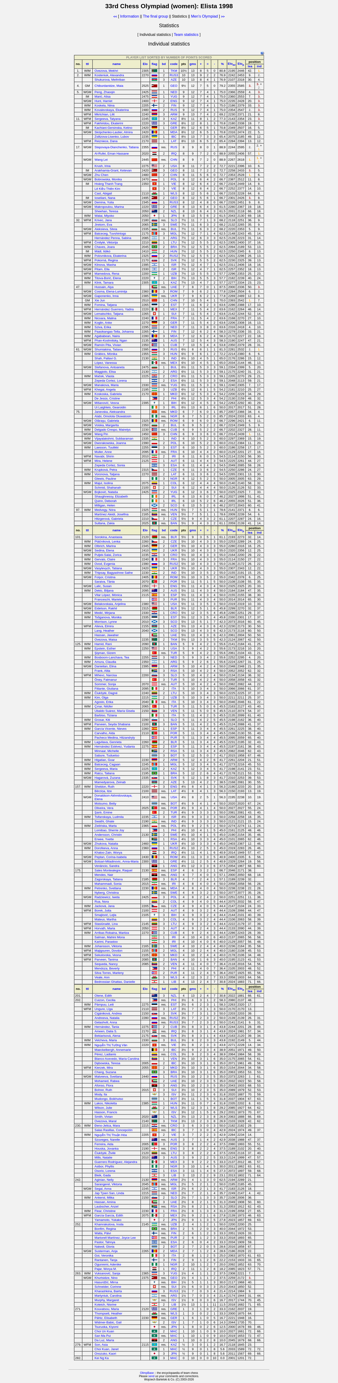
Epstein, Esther (105, 648)
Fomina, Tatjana (106, 305)
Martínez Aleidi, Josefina (111, 514)
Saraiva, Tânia (105, 581)
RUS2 (174, 256)
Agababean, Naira (107, 336)
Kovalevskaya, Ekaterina (112, 110)
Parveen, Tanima (106, 959)
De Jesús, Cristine (107, 398)
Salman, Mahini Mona (110, 937)
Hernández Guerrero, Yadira (114, 309)
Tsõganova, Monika (108, 617)
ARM (173, 114)
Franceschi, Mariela (108, 599)
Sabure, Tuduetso (107, 755)
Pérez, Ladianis (105, 1054)
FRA (174, 318)
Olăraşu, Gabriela (107, 420)
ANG (173, 866)
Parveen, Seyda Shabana (112, 724)
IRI (174, 456)
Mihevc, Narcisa (106, 675)
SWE (173, 224)
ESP (174, 595)
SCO (173, 505)
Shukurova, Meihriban (110, 79)
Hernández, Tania (107, 1027)
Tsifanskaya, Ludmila (109, 817)
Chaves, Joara (105, 247)
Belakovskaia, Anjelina (110, 604)
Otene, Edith (103, 995)
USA (174, 166)
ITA (174, 688)
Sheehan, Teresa (106, 211)
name (116, 64)
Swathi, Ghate (104, 821)
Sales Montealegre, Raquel (113, 870)
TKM (173, 70)
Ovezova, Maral (105, 1121)
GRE (173, 123)
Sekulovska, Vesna (108, 955)
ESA (174, 380)
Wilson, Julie (103, 1107)
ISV (173, 1094)
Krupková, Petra (106, 469)
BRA (174, 247)
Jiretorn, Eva (103, 224)
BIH (173, 278)
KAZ (174, 119)
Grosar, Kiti (102, 720)
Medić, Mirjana (105, 613)
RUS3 (174, 75)
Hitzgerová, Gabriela (109, 519)
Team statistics (186, 35)
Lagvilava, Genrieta (108, 742)
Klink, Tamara (104, 282)
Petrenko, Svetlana (108, 888)
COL (174, 483)
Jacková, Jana (105, 906)
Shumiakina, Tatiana (109, 349)
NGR (173, 416)
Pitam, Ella (102, 269)
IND (174, 358)
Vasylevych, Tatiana (108, 568)
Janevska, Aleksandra (110, 412)
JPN (174, 215)
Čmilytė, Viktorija (106, 242)
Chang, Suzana (105, 1072)
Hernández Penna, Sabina (113, 238)
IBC (173, 136)
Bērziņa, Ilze (103, 791)
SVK (174, 260)
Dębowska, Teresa (107, 1063)
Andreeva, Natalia (107, 1018)
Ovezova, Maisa (106, 639)
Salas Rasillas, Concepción (114, 1130)
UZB (174, 273)
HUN (173, 251)
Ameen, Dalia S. (106, 1031)
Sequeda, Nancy (106, 964)
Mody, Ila (101, 1094)
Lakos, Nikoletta (106, 1103)
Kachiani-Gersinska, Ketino (113, 127)
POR (173, 581)
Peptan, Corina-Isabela (111, 857)
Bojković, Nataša (106, 492)
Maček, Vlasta (104, 376)
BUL (174, 229)
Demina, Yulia (104, 202)
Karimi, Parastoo (106, 941)
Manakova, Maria (107, 385)
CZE (174, 469)
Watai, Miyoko (104, 215)
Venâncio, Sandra (107, 866)
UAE (174, 287)
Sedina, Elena (104, 550)
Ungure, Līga (104, 1009)
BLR (174, 537)
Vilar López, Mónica (108, 595)
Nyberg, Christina (107, 892)
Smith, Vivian (104, 1116)
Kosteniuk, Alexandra (109, 75)
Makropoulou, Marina (109, 207)
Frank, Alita (102, 671)
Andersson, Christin (108, 834)
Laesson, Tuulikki (107, 447)
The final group (155, 16)
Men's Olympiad (204, 16)
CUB (173, 345)
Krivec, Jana (103, 220)
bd (164, 64)
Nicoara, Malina (105, 318)
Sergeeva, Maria (106, 769)
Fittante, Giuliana (106, 688)
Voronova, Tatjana (107, 474)
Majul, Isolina (104, 483)
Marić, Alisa (103, 96)
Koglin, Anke (103, 322)
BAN (174, 523)
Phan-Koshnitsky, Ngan (111, 340)
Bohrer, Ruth (103, 1090)
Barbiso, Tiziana (106, 715)
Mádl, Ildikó (102, 251)
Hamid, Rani (103, 644)
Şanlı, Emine (103, 812)
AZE (174, 79)
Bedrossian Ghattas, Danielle (115, 982)
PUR (173, 599)
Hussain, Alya (104, 287)
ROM (173, 291)
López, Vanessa (106, 363)
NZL (174, 211)
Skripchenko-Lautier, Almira (114, 132)
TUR (174, 653)
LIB (174, 982)
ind (259, 66)
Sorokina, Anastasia (108, 537)
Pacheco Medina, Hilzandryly (115, 737)
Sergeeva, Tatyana (108, 119)
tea (250, 66)
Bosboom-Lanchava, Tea (112, 657)
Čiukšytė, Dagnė (106, 693)
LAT (174, 141)
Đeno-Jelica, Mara (107, 1125)
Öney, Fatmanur (106, 679)
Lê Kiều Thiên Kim (107, 188)
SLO (174, 220)
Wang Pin (101, 434)
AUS (174, 340)
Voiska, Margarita (107, 425)
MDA (173, 132)
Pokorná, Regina (106, 260)
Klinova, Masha (105, 264)
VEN (174, 514)
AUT (174, 461)
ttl (87, 64)
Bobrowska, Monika (108, 179)
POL (174, 179)
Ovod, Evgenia (105, 564)
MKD (173, 394)
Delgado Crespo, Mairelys (113, 429)
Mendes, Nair (104, 875)
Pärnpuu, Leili (104, 1004)
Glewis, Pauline (105, 478)
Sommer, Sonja (105, 684)
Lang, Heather (104, 630)
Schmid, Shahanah (108, 487)
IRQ (174, 153)
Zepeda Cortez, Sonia (110, 465)
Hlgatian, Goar (105, 760)
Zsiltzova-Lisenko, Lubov (112, 136)
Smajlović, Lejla (105, 915)
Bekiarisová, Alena (107, 1035)
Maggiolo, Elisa (105, 371)
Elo (145, 64)
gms (193, 64)
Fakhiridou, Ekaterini (109, 123)
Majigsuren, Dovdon (109, 950)
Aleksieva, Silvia (106, 229)
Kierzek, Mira (104, 1067)
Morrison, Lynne (106, 621)
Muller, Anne (103, 452)
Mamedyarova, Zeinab (110, 782)
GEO (173, 85)
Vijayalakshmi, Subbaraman (114, 438)
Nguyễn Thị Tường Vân (111, 1045)
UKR (173, 296)
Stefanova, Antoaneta (109, 367)
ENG (173, 101)
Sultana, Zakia (105, 523)
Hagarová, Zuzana (107, 777)
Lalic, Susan (103, 586)
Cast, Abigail (103, 193)
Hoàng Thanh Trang (108, 184)
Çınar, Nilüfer (104, 706)
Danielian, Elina (105, 666)
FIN (173, 105)
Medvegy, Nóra (105, 510)
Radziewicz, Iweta (107, 897)
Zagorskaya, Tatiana (109, 879)
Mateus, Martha (105, 919)
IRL (173, 407)
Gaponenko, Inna (107, 296)
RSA (174, 671)
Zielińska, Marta (106, 826)
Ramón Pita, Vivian (108, 345)
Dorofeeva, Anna (106, 848)
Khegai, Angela (105, 389)
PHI (173, 398)
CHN (173, 159)
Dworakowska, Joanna (110, 443)
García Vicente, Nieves (111, 728)
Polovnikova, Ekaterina (111, 256)
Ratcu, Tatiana (105, 773)
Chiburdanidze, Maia (109, 85)
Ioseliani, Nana (105, 198)
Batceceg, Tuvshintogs (110, 233)
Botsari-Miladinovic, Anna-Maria (116, 861)
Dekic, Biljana (104, 590)
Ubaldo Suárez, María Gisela (115, 711)
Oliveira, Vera (104, 808)
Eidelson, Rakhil (106, 608)
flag (154, 64)
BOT (174, 755)
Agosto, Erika (104, 702)
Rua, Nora (102, 901)
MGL (173, 233)
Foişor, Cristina (105, 577)
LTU (174, 242)
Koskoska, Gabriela (108, 394)
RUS (173, 110)
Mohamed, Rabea (107, 1081)
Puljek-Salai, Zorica (108, 555)
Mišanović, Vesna (107, 403)
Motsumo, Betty (105, 803)
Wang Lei (101, 159)
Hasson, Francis (106, 1112)
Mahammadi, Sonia (108, 883)
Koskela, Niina (105, 105)
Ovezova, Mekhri (106, 70)
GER (173, 127)
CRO (173, 376)
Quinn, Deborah (106, 501)
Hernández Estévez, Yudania (115, 746)
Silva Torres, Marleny (109, 973)
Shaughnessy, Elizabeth (111, 496)
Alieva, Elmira (104, 626)
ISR (173, 264)
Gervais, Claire (105, 559)
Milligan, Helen (105, 505)
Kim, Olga (101, 697)
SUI (173, 313)
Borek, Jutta (103, 910)
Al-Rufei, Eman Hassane (112, 153)
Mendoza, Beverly (107, 968)
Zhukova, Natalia (106, 843)
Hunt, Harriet (103, 101)
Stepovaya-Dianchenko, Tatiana (117, 147)
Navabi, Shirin (104, 456)
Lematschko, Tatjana (109, 313)
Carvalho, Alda (105, 733)
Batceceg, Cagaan (107, 764)
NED (173, 92)
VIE (173, 184)
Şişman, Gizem (105, 653)
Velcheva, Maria (106, 1040)
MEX (173, 309)
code (173, 64)
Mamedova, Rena (107, 273)
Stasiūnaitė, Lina (106, 924)
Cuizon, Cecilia (105, 1000)
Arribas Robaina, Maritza (112, 933)
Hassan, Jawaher (107, 635)
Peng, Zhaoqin (105, 92)
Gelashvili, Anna (106, 1022)
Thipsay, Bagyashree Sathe (114, 572)
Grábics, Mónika (106, 354)
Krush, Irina (103, 166)
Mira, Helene (103, 461)
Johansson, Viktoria (108, 946)
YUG (173, 96)
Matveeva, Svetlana (108, 1076)
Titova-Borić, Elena (108, 278)
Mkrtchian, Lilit (105, 114)
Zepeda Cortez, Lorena (111, 380)
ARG (173, 238)
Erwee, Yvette (104, 839)
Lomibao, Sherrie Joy (109, 830)
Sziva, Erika (103, 327)
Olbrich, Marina (105, 546)
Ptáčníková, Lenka (107, 541)
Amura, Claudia (105, 662)
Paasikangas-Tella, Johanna (114, 331)
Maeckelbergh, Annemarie (113, 1050)
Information (129, 16)
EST (174, 305)
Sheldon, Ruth (104, 786)
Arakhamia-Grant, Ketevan (113, 170)
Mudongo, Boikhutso (109, 1099)
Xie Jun (100, 300)
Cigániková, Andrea (108, 1013)
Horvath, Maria (105, 928)
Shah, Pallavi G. (106, 358)
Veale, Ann (102, 977)
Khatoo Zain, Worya (108, 852)
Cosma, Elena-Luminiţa (111, 291)
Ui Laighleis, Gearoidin (110, 407)
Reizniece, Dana (106, 141)
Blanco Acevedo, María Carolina (117, 1058)
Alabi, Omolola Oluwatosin (113, 416)
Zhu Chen (101, 175)
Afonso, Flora (104, 1085)
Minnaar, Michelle (107, 751)
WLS (173, 193)
